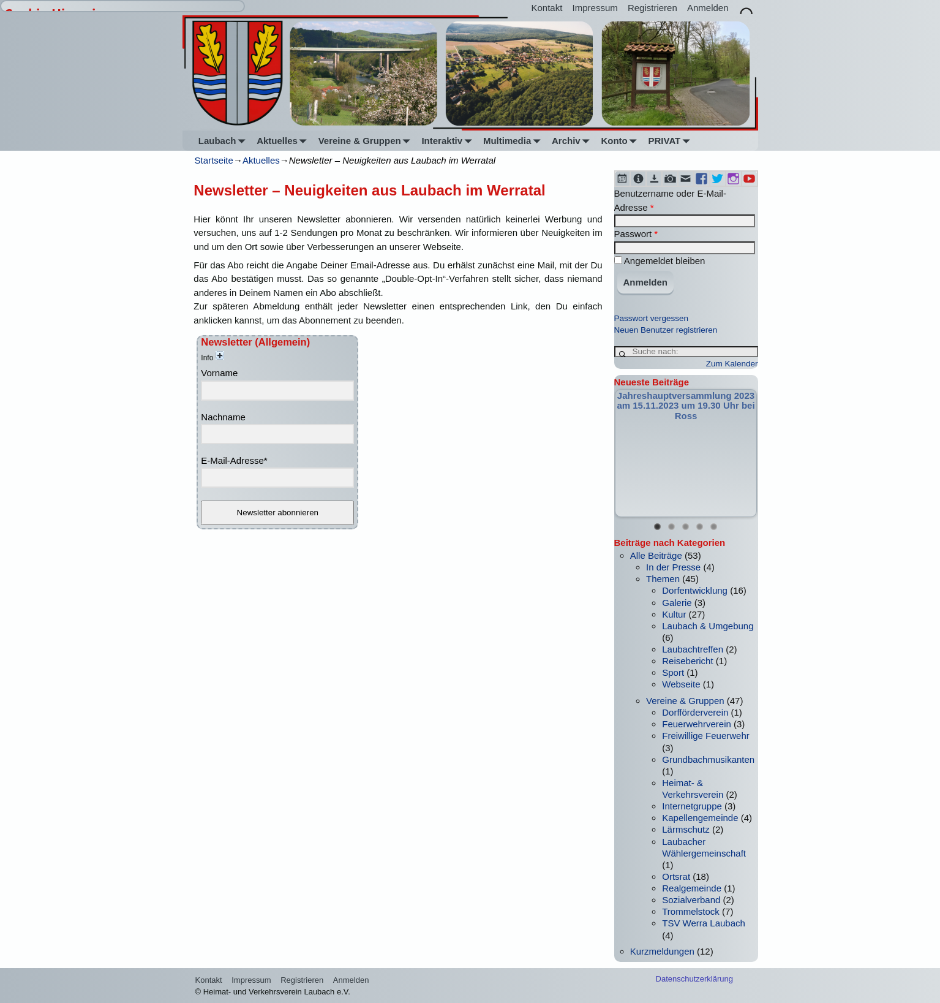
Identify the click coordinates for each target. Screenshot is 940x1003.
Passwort (636, 234)
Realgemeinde (691, 888)
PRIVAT (671, 141)
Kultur (674, 614)
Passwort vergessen (651, 318)
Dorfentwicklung (695, 590)
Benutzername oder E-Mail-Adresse (670, 200)
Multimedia (514, 141)
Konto (621, 141)
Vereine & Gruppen (366, 141)
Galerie (676, 602)
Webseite (681, 684)
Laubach (224, 141)
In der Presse (673, 567)
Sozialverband (691, 900)
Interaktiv (448, 141)
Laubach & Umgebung (707, 626)
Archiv (573, 141)
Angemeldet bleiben (659, 260)
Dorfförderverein (695, 712)
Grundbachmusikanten (708, 759)
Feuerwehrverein (696, 724)
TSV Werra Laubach (703, 923)
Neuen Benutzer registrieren (666, 330)
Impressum (595, 7)
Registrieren (652, 7)
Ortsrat (676, 876)
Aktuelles (284, 141)
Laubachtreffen (692, 649)
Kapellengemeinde (700, 817)
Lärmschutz (686, 829)
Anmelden (708, 7)
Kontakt (547, 7)
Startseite (214, 160)
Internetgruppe (692, 806)
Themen (663, 578)
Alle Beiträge (656, 555)
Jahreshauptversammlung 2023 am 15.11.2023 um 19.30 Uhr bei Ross (685, 405)
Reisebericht (687, 661)
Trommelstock (691, 911)
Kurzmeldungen (662, 951)
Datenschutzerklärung (694, 978)
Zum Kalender (732, 363)
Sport (673, 672)
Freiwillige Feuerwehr (706, 735)
